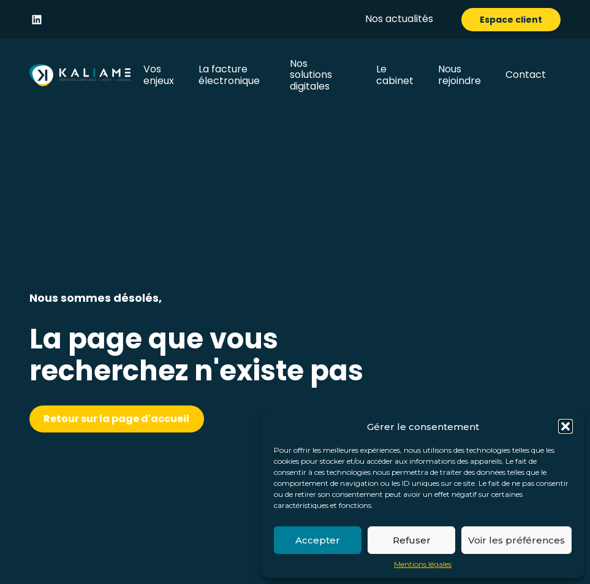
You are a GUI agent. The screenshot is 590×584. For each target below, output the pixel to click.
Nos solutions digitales (311, 74)
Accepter (317, 540)
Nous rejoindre (459, 74)
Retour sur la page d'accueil (116, 419)
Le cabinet (395, 74)
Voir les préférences (516, 540)
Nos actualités (399, 19)
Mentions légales (423, 564)
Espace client (511, 19)
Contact (525, 74)
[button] (565, 426)
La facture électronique (229, 74)
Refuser (412, 540)
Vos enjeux (158, 74)
